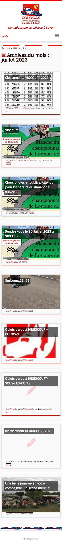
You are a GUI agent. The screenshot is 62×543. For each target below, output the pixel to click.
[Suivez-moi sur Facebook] (7, 36)
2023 (16, 48)
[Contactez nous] (3, 36)
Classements (30, 108)
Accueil (6, 48)
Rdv (26, 262)
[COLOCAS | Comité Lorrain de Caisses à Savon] (31, 13)
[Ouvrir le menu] (57, 35)
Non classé (29, 160)
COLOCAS (34, 539)
